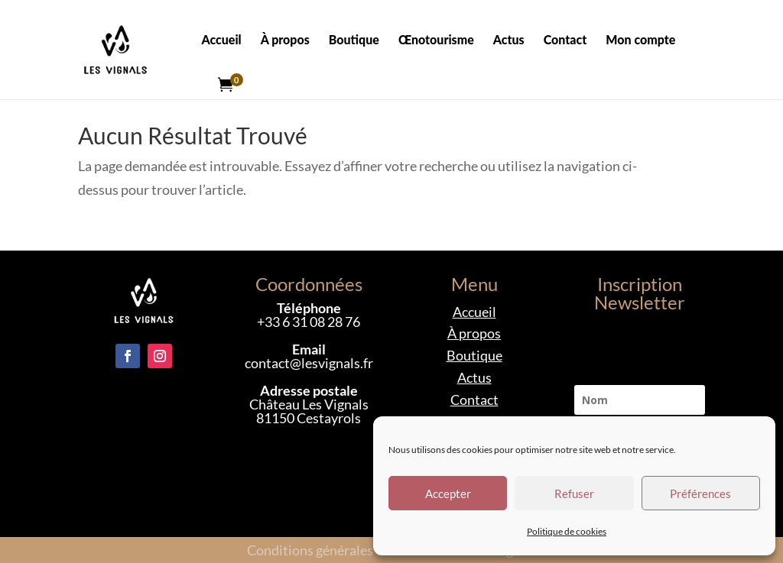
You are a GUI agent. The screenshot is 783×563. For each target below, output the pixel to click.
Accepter (448, 493)
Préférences (700, 493)
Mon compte (640, 40)
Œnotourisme (436, 40)
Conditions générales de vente (336, 550)
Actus (509, 40)
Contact (565, 40)
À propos (285, 40)
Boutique (354, 40)
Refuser (574, 493)
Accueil (221, 40)
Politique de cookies (566, 531)
